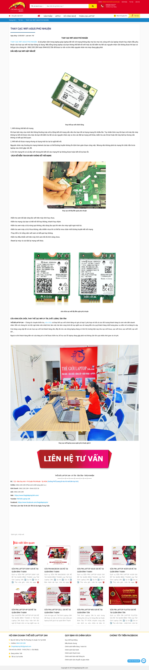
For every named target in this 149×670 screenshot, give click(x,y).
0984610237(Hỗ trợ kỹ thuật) (111, 2)
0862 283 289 (21, 643)
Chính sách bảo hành (72, 650)
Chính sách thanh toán (72, 653)
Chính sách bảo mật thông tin (75, 656)
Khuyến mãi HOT (17, 16)
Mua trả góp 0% (122, 16)
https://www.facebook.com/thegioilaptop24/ (33, 502)
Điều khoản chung (71, 643)
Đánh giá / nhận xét (17, 534)
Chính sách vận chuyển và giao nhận (77, 660)
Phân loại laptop (86, 16)
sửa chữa (48, 322)
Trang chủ (12, 20)
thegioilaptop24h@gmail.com (21, 646)
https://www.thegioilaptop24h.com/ (27, 495)
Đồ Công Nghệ (70, 16)
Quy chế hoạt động (71, 640)
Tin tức (131, 2)
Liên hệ (137, 2)
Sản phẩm (48, 16)
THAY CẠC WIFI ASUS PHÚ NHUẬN (23, 42)
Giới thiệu (124, 2)
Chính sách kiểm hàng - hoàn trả (75, 646)
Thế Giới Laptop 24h (23, 499)
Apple (58, 16)
